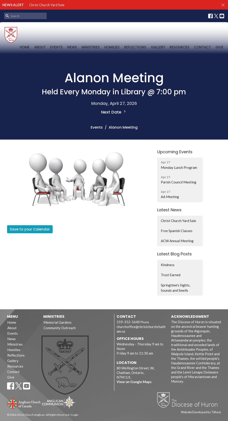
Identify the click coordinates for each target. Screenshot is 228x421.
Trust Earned (170, 275)
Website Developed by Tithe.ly (201, 412)
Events (56, 47)
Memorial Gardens (58, 322)
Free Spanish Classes (176, 231)
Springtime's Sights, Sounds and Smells (175, 287)
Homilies (112, 47)
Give (219, 47)
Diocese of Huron (188, 400)
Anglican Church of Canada (24, 403)
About (40, 47)
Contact (202, 47)
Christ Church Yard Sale (46, 5)
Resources (179, 47)
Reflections (135, 47)
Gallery (158, 47)
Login (75, 414)
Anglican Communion (59, 402)
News (72, 47)
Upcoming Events (174, 152)
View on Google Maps (134, 382)
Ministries (91, 47)
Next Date (114, 112)
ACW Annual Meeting (177, 241)
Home (25, 47)
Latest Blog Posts (174, 254)
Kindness (167, 265)
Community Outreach (60, 328)
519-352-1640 (128, 322)
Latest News (169, 210)
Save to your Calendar (30, 229)
